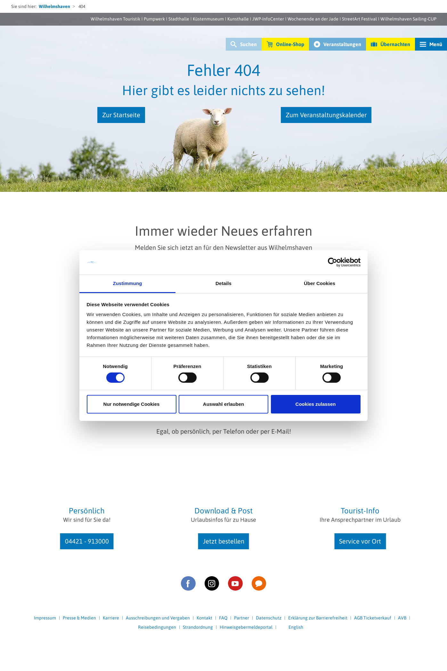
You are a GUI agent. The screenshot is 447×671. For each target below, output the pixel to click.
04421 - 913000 (87, 541)
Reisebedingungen (157, 627)
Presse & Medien (79, 617)
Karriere (111, 617)
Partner (241, 617)
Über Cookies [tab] (319, 283)
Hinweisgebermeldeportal (246, 627)
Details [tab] (223, 283)
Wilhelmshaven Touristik (115, 18)
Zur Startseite (121, 115)
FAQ (223, 617)
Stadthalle (178, 18)
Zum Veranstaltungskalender (326, 115)
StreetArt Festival (359, 18)
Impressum (45, 617)
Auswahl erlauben (223, 404)
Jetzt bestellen (223, 541)
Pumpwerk (154, 18)
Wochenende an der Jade (313, 18)
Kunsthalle (238, 18)
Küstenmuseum (208, 18)
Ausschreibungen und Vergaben (158, 617)
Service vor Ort (360, 541)
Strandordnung (198, 627)
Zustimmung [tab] (127, 283)
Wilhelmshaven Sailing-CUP (408, 18)
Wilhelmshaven (54, 6)
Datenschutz (268, 617)
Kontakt (204, 617)
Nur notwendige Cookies (131, 404)
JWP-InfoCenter (268, 18)
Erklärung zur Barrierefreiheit (317, 617)
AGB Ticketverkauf (372, 617)
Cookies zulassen (316, 404)
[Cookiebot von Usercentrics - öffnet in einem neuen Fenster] (333, 262)
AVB (402, 617)
